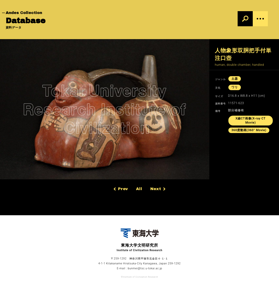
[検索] (245, 18)
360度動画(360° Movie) (248, 130)
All (139, 189)
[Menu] (260, 18)
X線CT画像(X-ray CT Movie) (251, 120)
